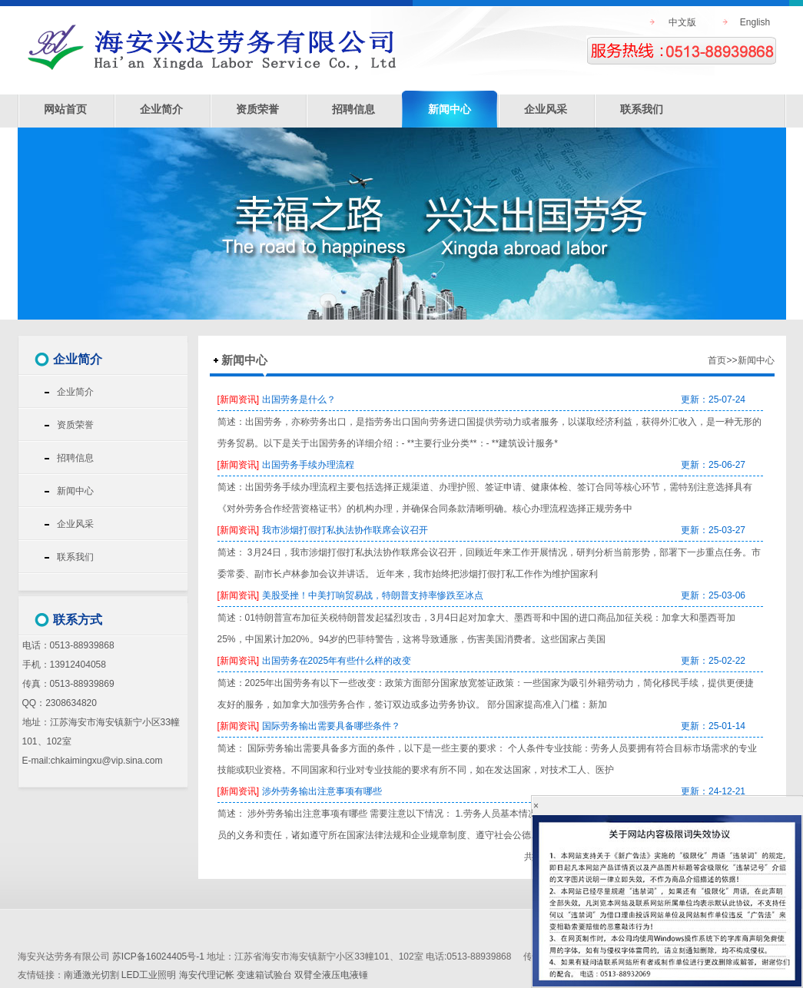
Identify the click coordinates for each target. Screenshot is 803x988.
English (755, 22)
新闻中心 (449, 109)
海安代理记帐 (206, 975)
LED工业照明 (148, 975)
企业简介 (161, 109)
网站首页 (65, 109)
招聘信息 (353, 109)
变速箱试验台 (264, 975)
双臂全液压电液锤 (331, 975)
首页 (717, 360)
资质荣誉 (257, 109)
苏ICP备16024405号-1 (158, 956)
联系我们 (641, 109)
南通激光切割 (91, 975)
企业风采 (545, 109)
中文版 (682, 22)
